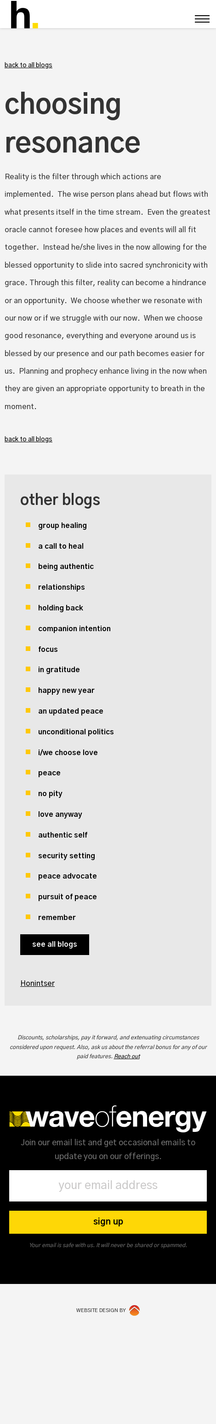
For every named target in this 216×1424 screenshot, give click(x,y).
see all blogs (54, 944)
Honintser (37, 983)
